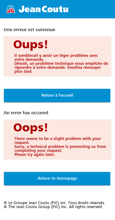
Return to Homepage (57, 179)
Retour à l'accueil (57, 95)
